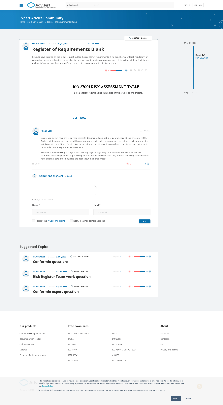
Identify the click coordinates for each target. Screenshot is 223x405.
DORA (71, 339)
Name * (36, 205)
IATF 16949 (73, 355)
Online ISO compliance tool (32, 333)
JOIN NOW (198, 5)
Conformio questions (51, 261)
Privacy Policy (47, 386)
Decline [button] (188, 398)
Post (144, 221)
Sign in (70, 176)
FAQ (162, 344)
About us (164, 333)
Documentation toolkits (30, 339)
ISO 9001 (72, 344)
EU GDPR (116, 339)
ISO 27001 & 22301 (36, 22)
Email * (97, 205)
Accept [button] (175, 398)
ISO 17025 (73, 360)
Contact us (165, 339)
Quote (36, 163)
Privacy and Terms (56, 220)
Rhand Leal (46, 130)
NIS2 (114, 333)
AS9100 (115, 355)
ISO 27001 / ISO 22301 (78, 333)
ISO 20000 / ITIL (119, 360)
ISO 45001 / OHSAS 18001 (124, 349)
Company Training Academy (32, 355)
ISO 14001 (73, 349)
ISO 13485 (117, 344)
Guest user (39, 256)
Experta (23, 349)
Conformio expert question (56, 291)
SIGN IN (187, 5)
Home (22, 22)
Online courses (26, 344)
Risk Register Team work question (62, 276)
